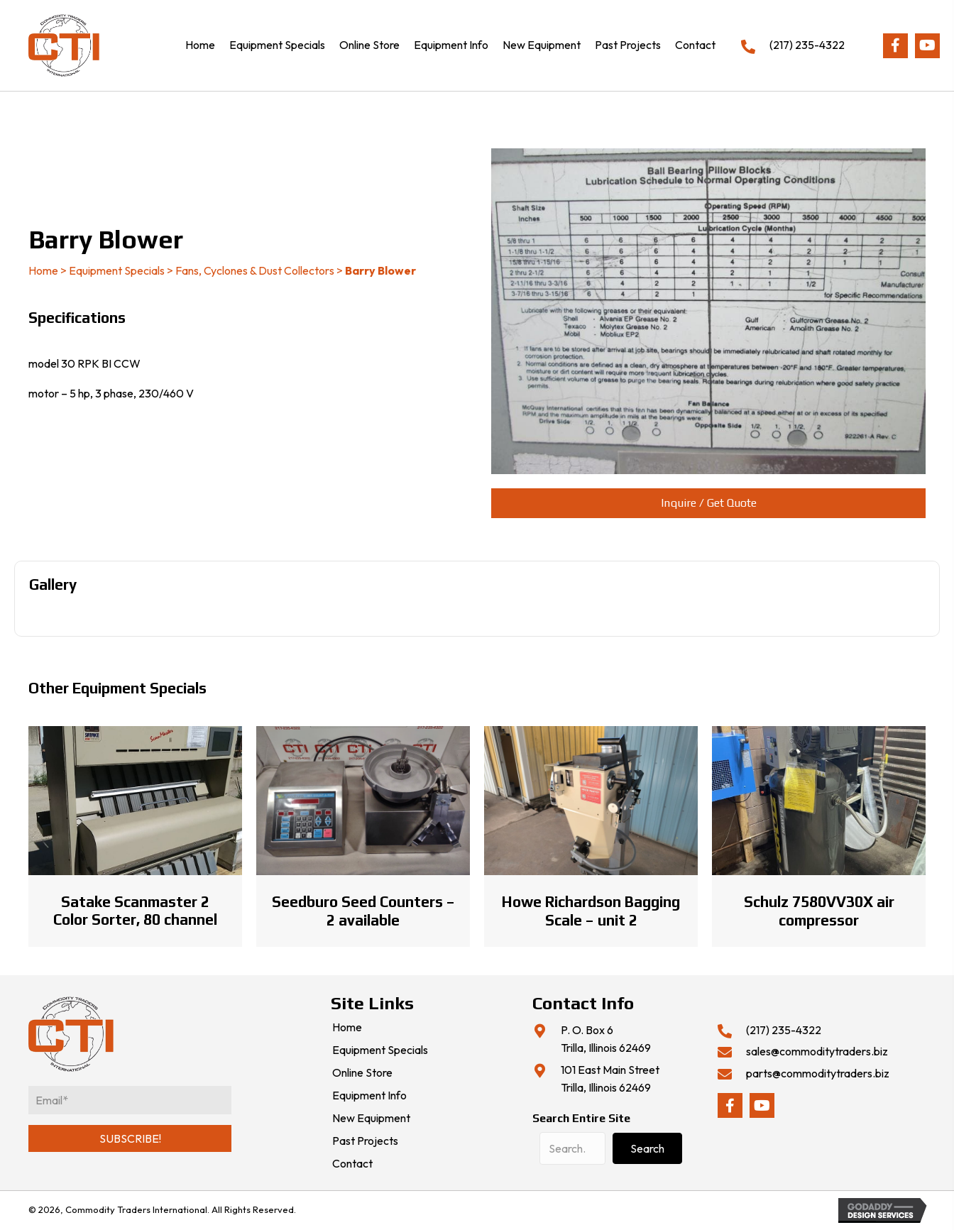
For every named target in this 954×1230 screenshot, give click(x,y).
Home (43, 270)
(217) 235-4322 (807, 45)
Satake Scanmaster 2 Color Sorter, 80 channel (135, 910)
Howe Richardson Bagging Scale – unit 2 (591, 910)
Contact (352, 1164)
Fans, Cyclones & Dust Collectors (254, 270)
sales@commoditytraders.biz (817, 1051)
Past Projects (365, 1141)
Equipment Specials (117, 270)
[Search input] (572, 1148)
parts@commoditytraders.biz (817, 1073)
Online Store (362, 1073)
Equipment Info (369, 1095)
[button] (895, 45)
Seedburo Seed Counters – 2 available (363, 910)
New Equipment (371, 1118)
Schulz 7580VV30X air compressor (819, 910)
